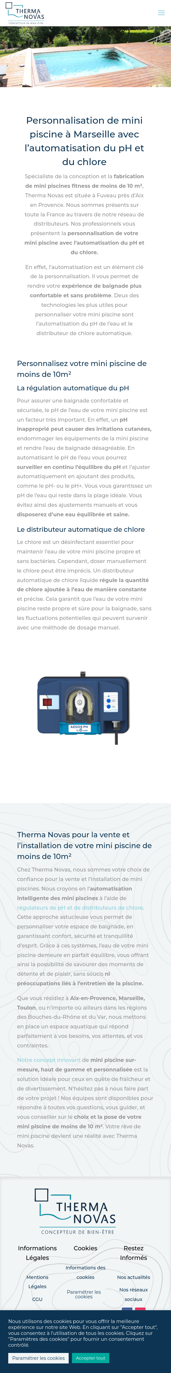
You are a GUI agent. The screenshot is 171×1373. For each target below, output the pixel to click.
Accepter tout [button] (90, 1358)
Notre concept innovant (49, 1060)
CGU (37, 1299)
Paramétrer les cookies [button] (84, 1294)
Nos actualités (133, 1277)
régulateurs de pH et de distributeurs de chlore (80, 908)
